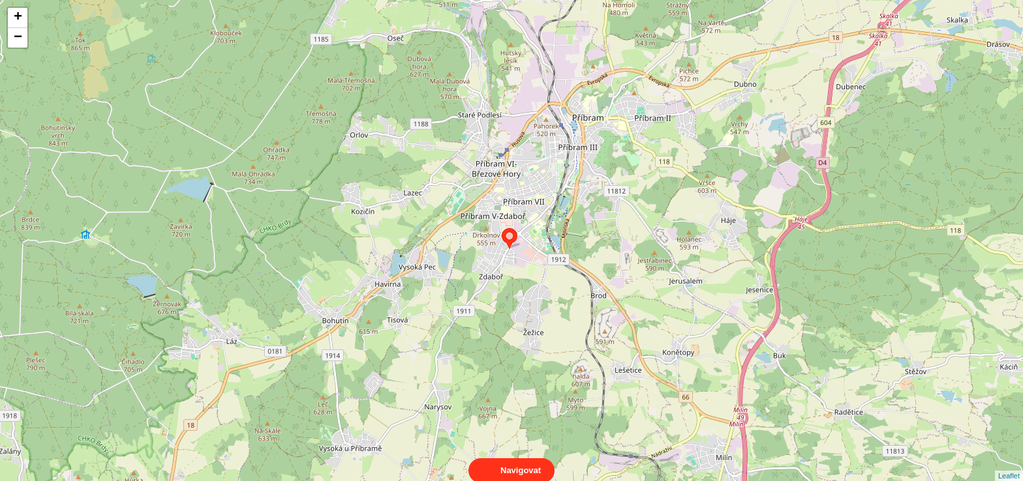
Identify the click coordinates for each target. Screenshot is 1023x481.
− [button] (18, 38)
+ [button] (18, 17)
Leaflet (1009, 464)
